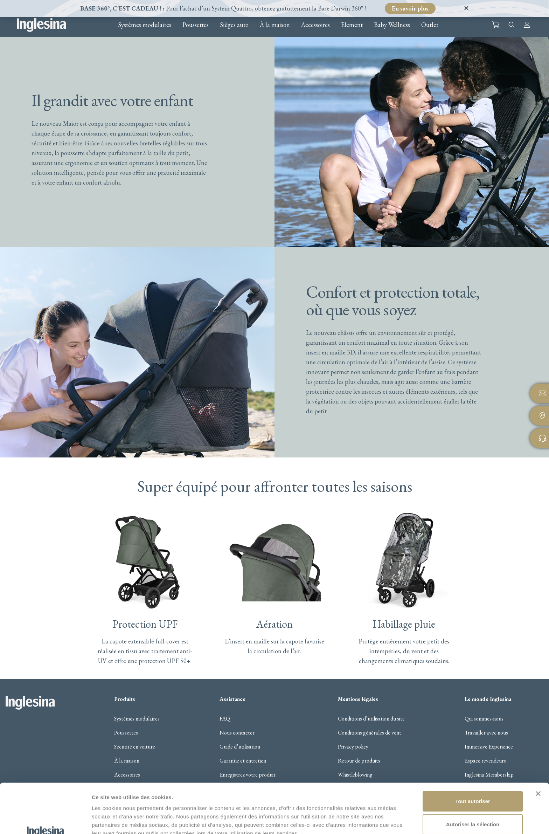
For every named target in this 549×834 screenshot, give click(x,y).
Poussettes (195, 25)
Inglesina (41, 25)
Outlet (429, 25)
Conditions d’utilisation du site (371, 718)
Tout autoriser (472, 755)
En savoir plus (410, 8)
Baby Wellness (392, 25)
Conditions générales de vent (369, 732)
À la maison (275, 25)
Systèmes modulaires (144, 25)
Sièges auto (234, 25)
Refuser (472, 801)
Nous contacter (237, 732)
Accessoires (315, 25)
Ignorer (458, 8)
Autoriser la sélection (473, 778)
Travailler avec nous (486, 732)
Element (352, 25)
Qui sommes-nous (484, 718)
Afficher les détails (115, 820)
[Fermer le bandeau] (538, 747)
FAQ (225, 718)
